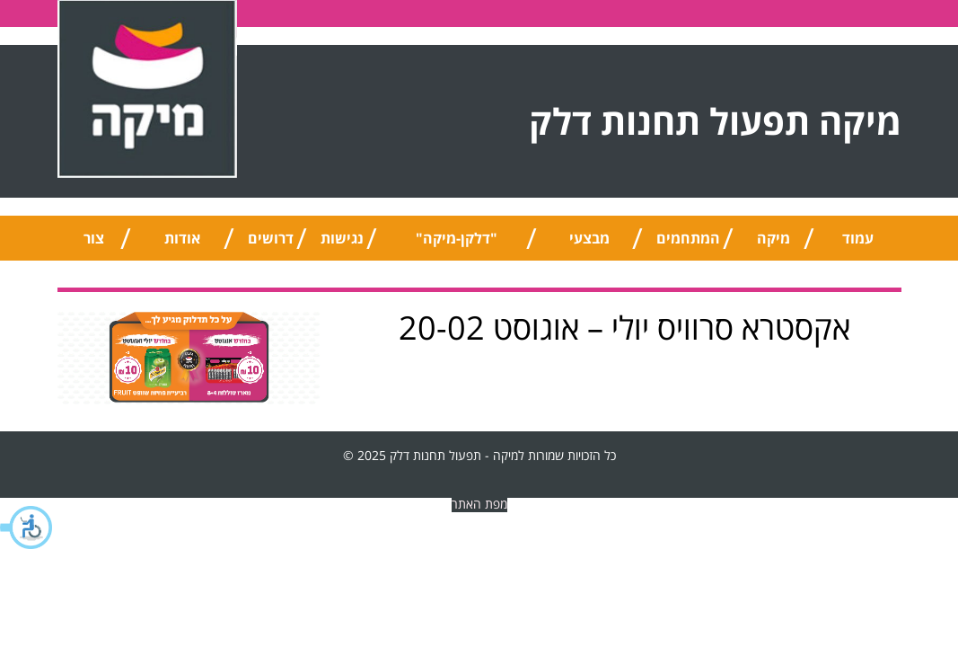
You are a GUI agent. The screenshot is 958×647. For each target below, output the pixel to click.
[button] (27, 527)
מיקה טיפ (773, 244)
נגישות (342, 238)
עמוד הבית (857, 244)
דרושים (271, 238)
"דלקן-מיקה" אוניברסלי (456, 244)
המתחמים (688, 238)
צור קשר (94, 244)
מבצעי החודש (589, 244)
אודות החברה (182, 244)
